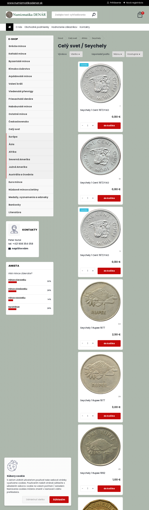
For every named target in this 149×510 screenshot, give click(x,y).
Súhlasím (59, 499)
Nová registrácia (134, 2)
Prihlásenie (115, 2)
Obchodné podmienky (37, 27)
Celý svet (72, 38)
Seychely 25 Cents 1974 (117, 327)
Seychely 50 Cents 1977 (117, 473)
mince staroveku (17, 279)
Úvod (60, 38)
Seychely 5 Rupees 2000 (117, 400)
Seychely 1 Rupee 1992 (116, 255)
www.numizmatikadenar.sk (24, 3)
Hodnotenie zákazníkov (64, 27)
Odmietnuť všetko (35, 499)
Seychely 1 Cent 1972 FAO (75, 110)
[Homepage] (9, 27)
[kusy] (67, 125)
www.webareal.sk (87, 507)
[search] (94, 14)
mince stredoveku (17, 288)
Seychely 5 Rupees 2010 (74, 473)
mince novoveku (16, 297)
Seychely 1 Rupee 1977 (116, 182)
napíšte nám (20, 248)
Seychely (96, 38)
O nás (19, 27)
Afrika (84, 38)
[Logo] (26, 14)
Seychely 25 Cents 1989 (74, 400)
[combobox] (118, 54)
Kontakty (85, 27)
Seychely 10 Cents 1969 (74, 327)
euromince (13, 306)
